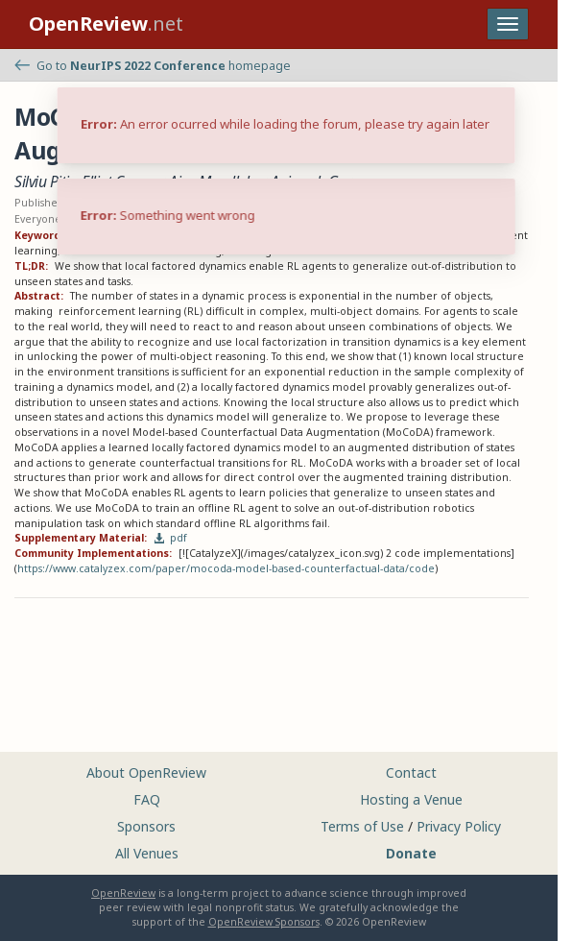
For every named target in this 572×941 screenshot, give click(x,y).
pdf (171, 537)
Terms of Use (362, 826)
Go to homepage (152, 66)
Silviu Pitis (44, 181)
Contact (411, 772)
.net (106, 23)
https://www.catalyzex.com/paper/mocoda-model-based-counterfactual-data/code (226, 568)
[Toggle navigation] (508, 24)
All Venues (147, 853)
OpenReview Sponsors (264, 922)
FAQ (146, 799)
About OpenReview (146, 772)
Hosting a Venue (411, 799)
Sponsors (146, 826)
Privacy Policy (459, 826)
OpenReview (123, 893)
